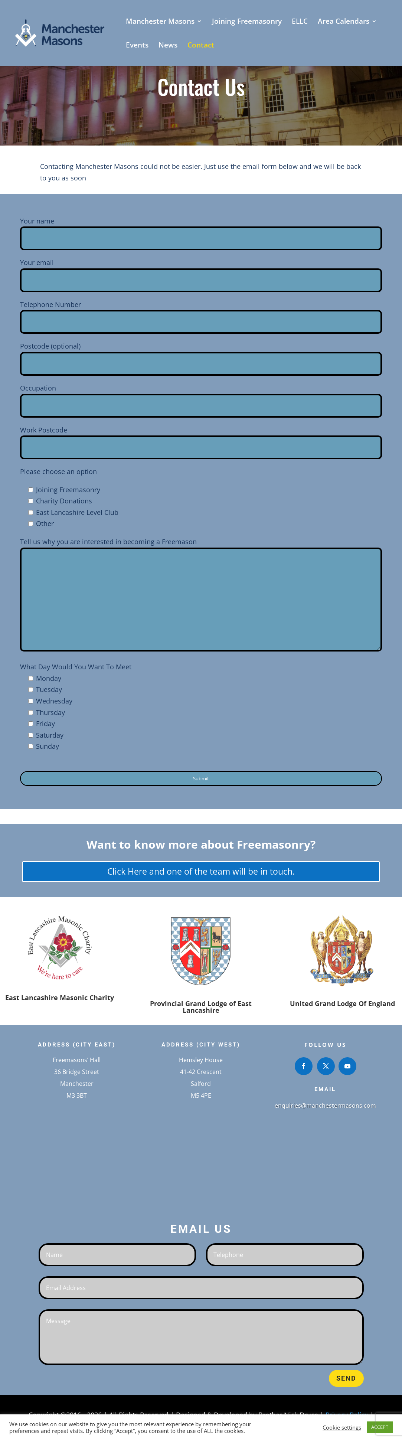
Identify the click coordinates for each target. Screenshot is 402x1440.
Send (346, 1378)
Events (137, 46)
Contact (200, 46)
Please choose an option (58, 471)
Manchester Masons (160, 22)
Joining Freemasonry (247, 22)
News (167, 46)
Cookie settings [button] (342, 1427)
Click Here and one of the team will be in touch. (201, 871)
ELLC (300, 22)
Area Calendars (343, 22)
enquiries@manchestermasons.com (325, 1105)
